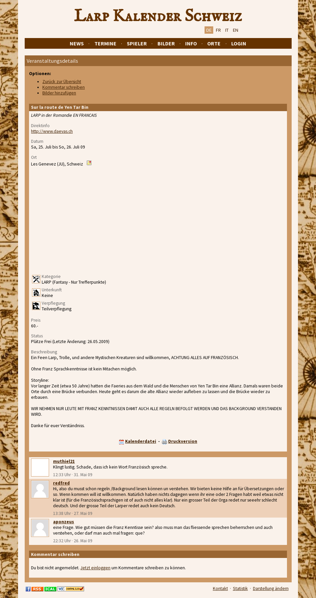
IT (227, 30)
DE (209, 30)
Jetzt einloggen (95, 568)
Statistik (240, 588)
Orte (214, 43)
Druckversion (182, 441)
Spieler (137, 43)
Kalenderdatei (140, 441)
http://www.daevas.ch (52, 131)
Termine (105, 43)
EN (235, 30)
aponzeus (63, 522)
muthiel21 (64, 461)
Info (191, 43)
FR (218, 30)
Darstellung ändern (271, 588)
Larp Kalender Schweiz (158, 16)
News (77, 43)
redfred (61, 483)
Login (238, 43)
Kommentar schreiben (63, 87)
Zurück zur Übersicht (61, 81)
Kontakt (220, 588)
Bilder (166, 43)
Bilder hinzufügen (59, 93)
